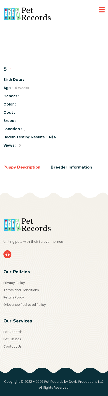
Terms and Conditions (21, 290)
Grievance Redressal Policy (24, 304)
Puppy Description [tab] (21, 167)
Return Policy (13, 297)
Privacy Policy (14, 282)
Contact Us (12, 346)
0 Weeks (22, 88)
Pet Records (12, 332)
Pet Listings (12, 339)
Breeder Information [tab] (71, 167)
